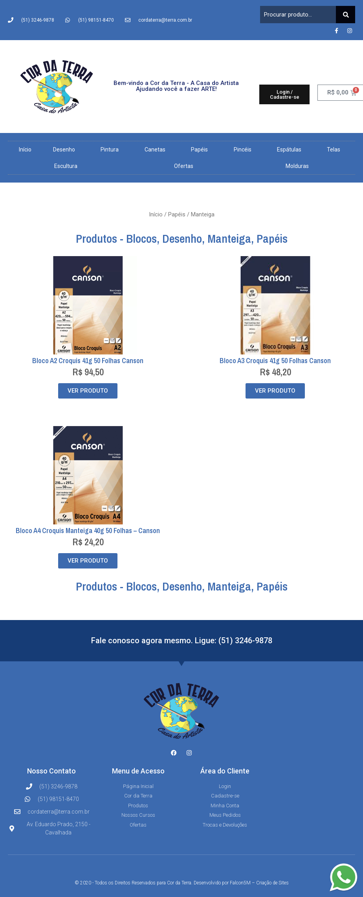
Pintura (112, 149)
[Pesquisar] (345, 14)
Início (25, 149)
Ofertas (183, 166)
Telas (335, 149)
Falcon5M (240, 883)
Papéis (201, 149)
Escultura (67, 166)
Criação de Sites (272, 883)
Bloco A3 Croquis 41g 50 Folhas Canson (275, 360)
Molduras (297, 166)
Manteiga (229, 238)
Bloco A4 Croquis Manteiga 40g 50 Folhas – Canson (88, 530)
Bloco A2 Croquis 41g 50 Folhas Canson (87, 360)
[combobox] (298, 14)
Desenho (66, 149)
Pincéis (244, 149)
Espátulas (291, 149)
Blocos (141, 238)
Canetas (157, 149)
